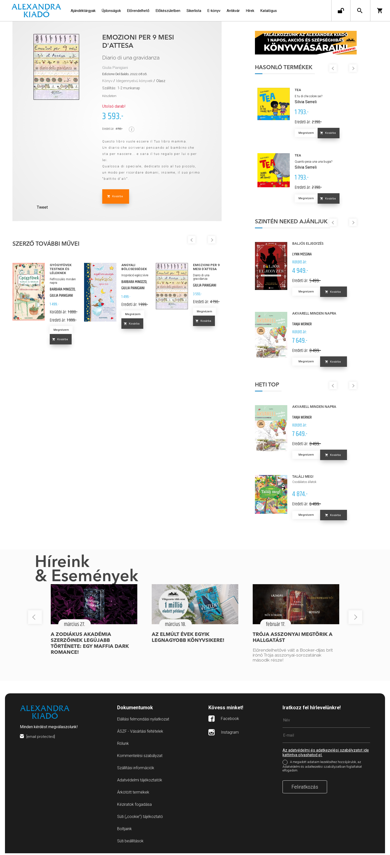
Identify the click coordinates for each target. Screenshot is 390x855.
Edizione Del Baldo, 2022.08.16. (124, 74)
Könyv (107, 81)
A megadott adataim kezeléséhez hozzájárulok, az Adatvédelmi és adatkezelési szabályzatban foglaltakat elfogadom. (322, 768)
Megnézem (61, 330)
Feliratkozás (305, 789)
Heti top (273, 386)
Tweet (42, 207)
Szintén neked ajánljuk (297, 223)
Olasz (160, 81)
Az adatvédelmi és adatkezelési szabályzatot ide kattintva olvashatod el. (326, 754)
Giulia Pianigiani (115, 68)
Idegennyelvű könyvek (134, 81)
